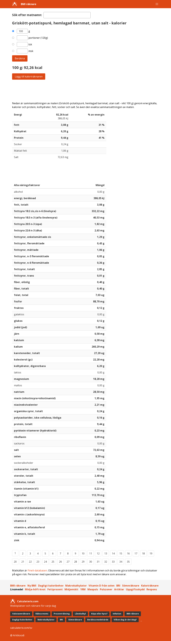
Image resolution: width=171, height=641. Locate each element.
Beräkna (20, 58)
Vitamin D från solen (101, 585)
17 (135, 553)
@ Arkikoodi (17, 635)
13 (105, 553)
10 (83, 553)
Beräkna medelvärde (97, 619)
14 (113, 553)
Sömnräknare (130, 585)
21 (22, 561)
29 (83, 561)
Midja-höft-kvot (35, 589)
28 (75, 561)
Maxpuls (92, 589)
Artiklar (119, 589)
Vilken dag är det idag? (125, 619)
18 (143, 553)
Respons (152, 589)
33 (113, 561)
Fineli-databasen (37, 570)
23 (37, 561)
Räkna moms (41, 613)
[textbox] (67, 15)
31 (98, 561)
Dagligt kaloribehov (50, 585)
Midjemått (71, 589)
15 (120, 553)
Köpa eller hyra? (99, 613)
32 (105, 561)
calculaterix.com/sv (21, 628)
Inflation (117, 613)
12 (98, 553)
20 (15, 561)
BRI (118, 585)
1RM (83, 589)
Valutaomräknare (21, 613)
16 (128, 553)
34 (120, 561)
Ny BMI (31, 585)
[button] (157, 4)
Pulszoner (106, 589)
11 (90, 553)
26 (60, 561)
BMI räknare (28, 4)
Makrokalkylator (76, 585)
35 (128, 561)
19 (150, 553)
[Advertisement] (85, 90)
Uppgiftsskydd (135, 589)
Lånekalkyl (80, 613)
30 (90, 561)
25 (53, 561)
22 (30, 561)
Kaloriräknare (150, 585)
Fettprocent (55, 589)
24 (45, 561)
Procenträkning (62, 613)
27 (68, 561)
